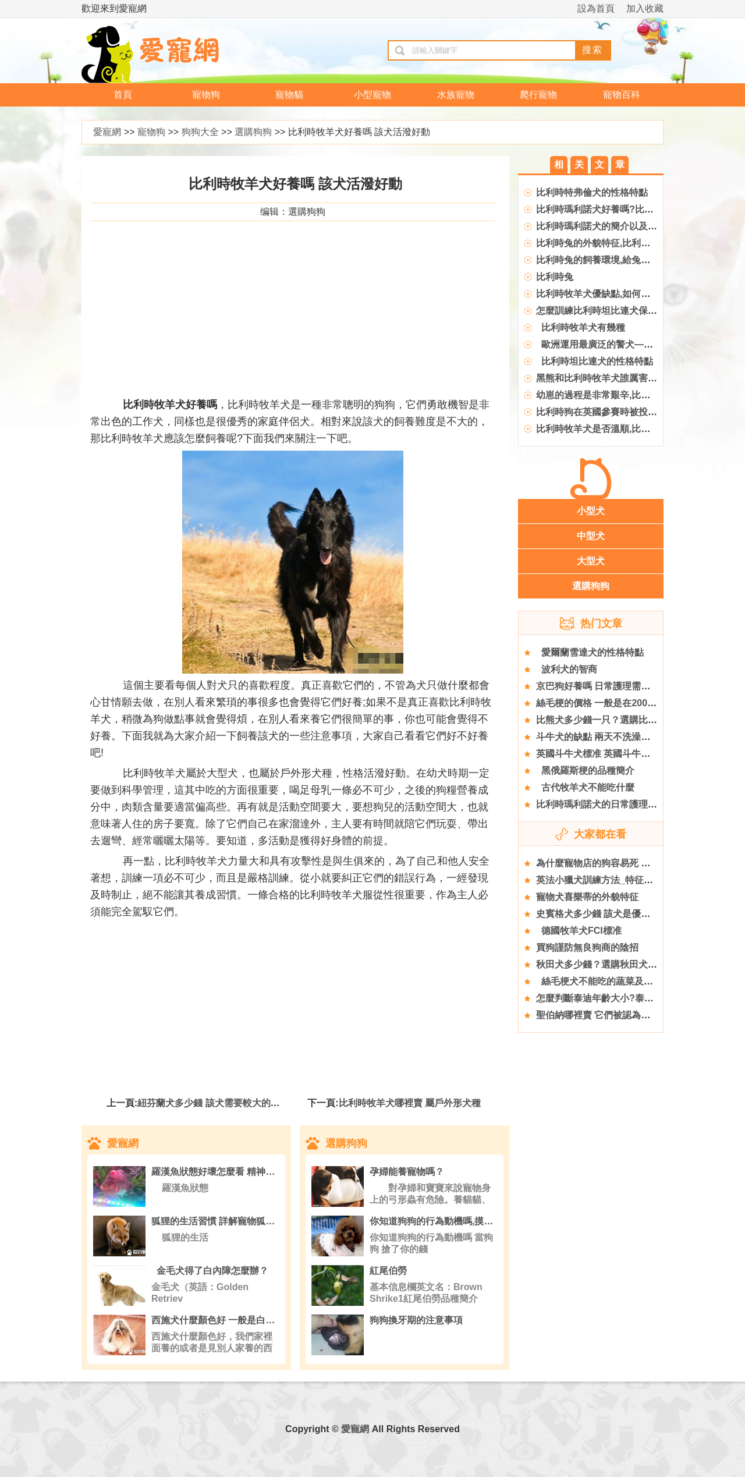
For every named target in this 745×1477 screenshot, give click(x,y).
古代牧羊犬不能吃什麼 (585, 787)
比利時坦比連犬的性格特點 (594, 361)
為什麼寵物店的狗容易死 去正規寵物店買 (621, 863)
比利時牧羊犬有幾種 (580, 327)
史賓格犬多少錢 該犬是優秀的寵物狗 (611, 914)
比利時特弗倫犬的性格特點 (592, 192)
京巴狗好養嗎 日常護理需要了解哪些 (611, 686)
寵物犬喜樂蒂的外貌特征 (587, 897)
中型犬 (591, 536)
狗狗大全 (200, 132)
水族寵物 (455, 95)
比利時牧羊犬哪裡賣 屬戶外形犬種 (410, 1103)
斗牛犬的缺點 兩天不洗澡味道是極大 (611, 737)
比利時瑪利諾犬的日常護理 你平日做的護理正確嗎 (639, 804)
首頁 (122, 95)
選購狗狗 (253, 132)
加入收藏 (645, 8)
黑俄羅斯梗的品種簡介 (585, 770)
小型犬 (591, 511)
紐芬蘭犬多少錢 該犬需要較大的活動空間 (222, 1103)
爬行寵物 (538, 95)
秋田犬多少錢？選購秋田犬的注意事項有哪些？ (634, 964)
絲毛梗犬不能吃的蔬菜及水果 (599, 981)
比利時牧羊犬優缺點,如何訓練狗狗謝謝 (616, 294)
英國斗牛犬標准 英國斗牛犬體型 (602, 754)
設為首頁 (596, 8)
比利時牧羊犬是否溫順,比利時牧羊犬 (611, 429)
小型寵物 (372, 95)
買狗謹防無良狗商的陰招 (587, 947)
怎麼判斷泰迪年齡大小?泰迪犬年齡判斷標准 (627, 998)
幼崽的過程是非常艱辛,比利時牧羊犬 (611, 395)
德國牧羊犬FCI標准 (579, 931)
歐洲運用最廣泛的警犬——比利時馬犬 (618, 344)
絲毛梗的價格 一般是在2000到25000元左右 (626, 703)
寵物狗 (206, 95)
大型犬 (591, 561)
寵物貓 (289, 95)
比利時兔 (554, 277)
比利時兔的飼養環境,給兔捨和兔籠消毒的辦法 (630, 260)
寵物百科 (621, 95)
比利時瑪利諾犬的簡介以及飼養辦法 (610, 226)
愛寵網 (107, 132)
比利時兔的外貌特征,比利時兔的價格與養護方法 (635, 243)
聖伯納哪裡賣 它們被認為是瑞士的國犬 (616, 1015)
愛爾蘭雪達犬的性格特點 (590, 652)
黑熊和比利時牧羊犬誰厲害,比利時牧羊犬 (621, 378)
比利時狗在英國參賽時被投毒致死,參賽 (616, 412)
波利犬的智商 (566, 669)
